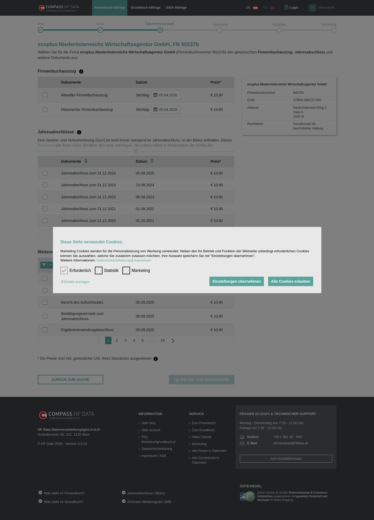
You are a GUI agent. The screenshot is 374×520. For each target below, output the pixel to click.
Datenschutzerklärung (114, 260)
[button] (76, 282)
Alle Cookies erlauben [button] (290, 281)
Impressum (142, 260)
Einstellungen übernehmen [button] (236, 281)
